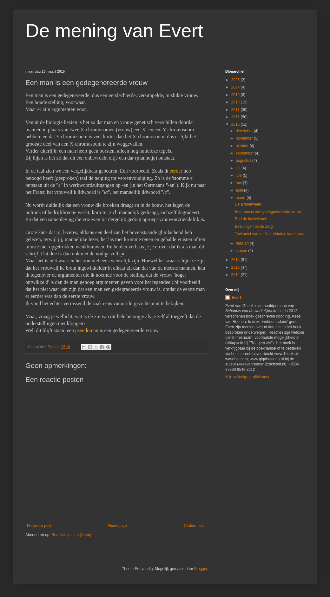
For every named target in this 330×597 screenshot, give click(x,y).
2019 (236, 95)
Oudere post (194, 525)
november (245, 138)
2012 (236, 274)
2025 (236, 80)
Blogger (200, 569)
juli (238, 168)
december (245, 131)
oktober (242, 146)
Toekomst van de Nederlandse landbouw (269, 234)
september (245, 153)
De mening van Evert (114, 30)
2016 (236, 117)
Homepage (117, 525)
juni (239, 175)
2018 (236, 102)
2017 (236, 110)
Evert (236, 297)
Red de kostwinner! (251, 219)
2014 (236, 260)
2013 (236, 267)
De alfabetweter (248, 204)
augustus (244, 160)
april (240, 190)
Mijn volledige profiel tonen (247, 377)
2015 (236, 124)
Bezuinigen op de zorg (254, 226)
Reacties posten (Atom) (71, 535)
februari (243, 243)
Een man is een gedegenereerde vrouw (268, 211)
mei (239, 182)
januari (242, 250)
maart (241, 197)
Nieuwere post (39, 525)
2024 (236, 87)
